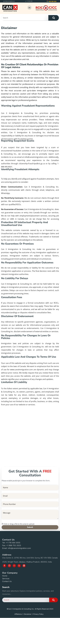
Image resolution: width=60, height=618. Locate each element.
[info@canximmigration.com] (3, 1)
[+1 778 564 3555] (25, 1)
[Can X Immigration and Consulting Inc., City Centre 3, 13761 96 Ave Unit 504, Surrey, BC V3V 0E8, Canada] (30, 431)
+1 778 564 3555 (29, 1)
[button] (29, 7)
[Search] (53, 18)
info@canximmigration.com (10, 1)
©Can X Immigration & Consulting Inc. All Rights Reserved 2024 (30, 609)
